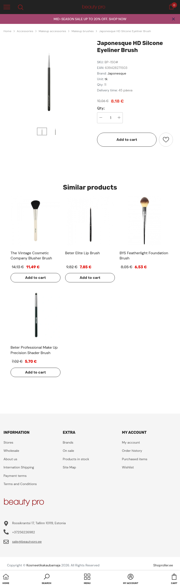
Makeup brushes (82, 31)
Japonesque (117, 73)
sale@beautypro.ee (27, 541)
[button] (46, 579)
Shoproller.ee (163, 565)
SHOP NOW (117, 19)
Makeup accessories (52, 31)
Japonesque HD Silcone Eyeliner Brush (125, 31)
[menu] (7, 7)
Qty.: (101, 108)
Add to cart (126, 139)
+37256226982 (23, 532)
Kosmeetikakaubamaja (43, 565)
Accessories (25, 31)
